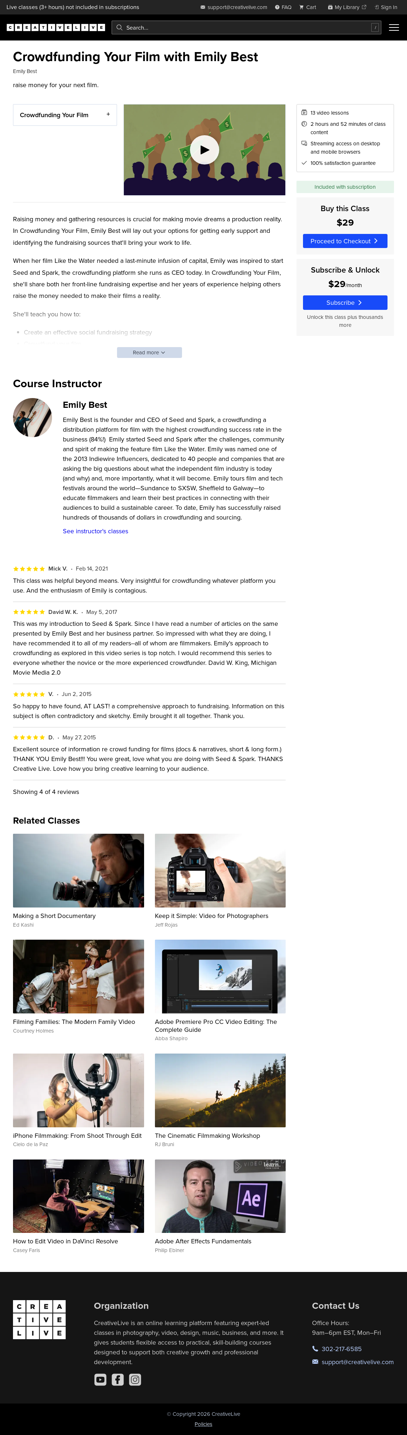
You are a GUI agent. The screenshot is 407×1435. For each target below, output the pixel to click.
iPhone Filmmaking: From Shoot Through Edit (77, 1135)
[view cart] (309, 7)
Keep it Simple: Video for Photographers (211, 915)
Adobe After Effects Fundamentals (203, 1241)
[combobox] (246, 27)
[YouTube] (100, 1379)
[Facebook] (117, 1379)
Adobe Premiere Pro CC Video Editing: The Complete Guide (216, 1025)
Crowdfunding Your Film (54, 114)
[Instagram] (135, 1379)
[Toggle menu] (393, 27)
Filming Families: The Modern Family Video (74, 1021)
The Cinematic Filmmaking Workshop (207, 1135)
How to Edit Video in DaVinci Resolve (65, 1241)
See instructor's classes (95, 530)
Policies (203, 1424)
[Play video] (204, 149)
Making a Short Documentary (54, 915)
